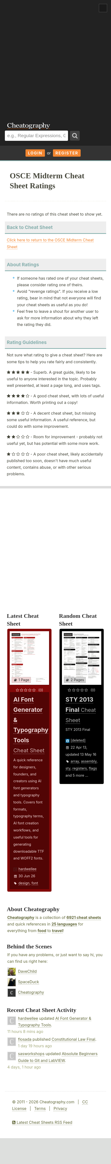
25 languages (64, 924)
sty (68, 768)
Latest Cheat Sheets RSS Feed (42, 1122)
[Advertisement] (55, 58)
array (75, 761)
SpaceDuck (28, 981)
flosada (25, 1039)
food (42, 930)
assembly (89, 761)
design (24, 883)
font (35, 883)
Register (66, 153)
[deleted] (78, 740)
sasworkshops (31, 1053)
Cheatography (20, 917)
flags (93, 768)
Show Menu (103, 8)
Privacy (60, 1108)
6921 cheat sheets (84, 917)
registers (79, 768)
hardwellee (27, 869)
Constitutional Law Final (73, 1039)
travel (57, 930)
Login (35, 153)
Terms (40, 1108)
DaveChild (27, 971)
